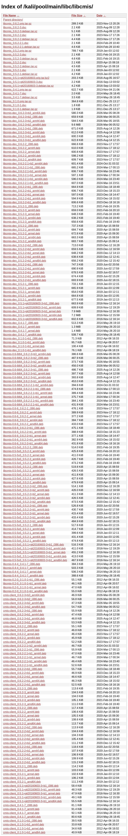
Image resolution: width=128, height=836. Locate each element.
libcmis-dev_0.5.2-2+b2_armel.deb (24, 253)
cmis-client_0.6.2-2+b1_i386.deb (22, 669)
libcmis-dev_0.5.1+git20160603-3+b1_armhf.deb (32, 307)
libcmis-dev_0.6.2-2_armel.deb (21, 151)
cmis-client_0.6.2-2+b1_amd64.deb (24, 684)
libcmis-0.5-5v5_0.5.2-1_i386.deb (23, 525)
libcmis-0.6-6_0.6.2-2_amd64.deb (23, 424)
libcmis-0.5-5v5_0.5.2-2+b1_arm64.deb (26, 517)
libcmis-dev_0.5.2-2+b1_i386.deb (23, 264)
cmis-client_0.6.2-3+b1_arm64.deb (24, 618)
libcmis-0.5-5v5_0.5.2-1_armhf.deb (24, 529)
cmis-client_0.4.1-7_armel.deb (21, 813)
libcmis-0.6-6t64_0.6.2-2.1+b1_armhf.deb (27, 393)
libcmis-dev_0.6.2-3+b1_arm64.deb (24, 136)
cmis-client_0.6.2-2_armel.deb (21, 634)
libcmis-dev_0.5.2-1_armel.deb (21, 291)
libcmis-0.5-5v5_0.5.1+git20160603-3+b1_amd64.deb (35, 560)
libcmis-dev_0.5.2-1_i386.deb (20, 284)
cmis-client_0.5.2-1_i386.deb (20, 766)
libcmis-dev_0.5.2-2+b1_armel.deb (24, 272)
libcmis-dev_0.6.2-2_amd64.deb (22, 159)
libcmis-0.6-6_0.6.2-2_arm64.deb (23, 420)
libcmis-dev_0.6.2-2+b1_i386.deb (23, 186)
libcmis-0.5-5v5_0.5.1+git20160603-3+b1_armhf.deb (34, 548)
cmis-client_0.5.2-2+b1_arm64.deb (24, 758)
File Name (9, 15)
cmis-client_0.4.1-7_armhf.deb (21, 809)
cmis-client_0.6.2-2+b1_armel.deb (23, 676)
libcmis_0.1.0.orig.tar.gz (17, 101)
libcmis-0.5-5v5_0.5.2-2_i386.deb (23, 466)
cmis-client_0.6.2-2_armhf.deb (21, 630)
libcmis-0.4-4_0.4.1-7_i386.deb (21, 564)
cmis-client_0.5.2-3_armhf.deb (21, 692)
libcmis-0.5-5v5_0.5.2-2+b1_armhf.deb (26, 509)
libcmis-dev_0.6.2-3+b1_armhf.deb (24, 132)
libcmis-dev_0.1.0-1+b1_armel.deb (24, 346)
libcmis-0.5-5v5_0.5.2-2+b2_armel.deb (26, 494)
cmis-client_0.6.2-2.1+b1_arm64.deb (25, 661)
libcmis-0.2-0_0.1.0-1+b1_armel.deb (24, 587)
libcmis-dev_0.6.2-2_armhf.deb (21, 148)
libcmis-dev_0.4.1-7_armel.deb (21, 330)
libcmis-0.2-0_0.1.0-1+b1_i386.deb (24, 579)
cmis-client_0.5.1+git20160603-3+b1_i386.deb (30, 785)
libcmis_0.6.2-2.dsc (14, 35)
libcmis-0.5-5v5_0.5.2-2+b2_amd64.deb (27, 501)
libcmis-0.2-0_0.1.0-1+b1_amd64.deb (25, 591)
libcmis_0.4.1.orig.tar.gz (17, 89)
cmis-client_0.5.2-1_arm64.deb (21, 777)
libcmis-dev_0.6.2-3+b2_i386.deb (23, 116)
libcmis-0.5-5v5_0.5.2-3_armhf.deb (24, 451)
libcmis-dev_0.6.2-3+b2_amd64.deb (24, 124)
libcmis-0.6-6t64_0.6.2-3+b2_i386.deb (25, 358)
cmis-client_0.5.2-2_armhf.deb (21, 711)
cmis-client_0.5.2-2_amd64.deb (22, 723)
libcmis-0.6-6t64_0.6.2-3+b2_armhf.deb (26, 361)
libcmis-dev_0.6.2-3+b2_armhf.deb (24, 120)
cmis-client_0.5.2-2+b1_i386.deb (22, 746)
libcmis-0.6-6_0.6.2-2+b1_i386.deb (24, 427)
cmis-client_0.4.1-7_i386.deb (20, 805)
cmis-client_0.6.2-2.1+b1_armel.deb (24, 657)
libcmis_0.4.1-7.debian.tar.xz (20, 97)
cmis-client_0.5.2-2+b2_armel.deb (23, 735)
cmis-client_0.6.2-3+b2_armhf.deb (23, 603)
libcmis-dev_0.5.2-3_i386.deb (20, 206)
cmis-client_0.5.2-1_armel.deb (21, 774)
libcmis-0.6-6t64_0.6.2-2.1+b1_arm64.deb (28, 400)
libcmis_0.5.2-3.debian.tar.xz (20, 58)
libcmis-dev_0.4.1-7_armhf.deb (21, 326)
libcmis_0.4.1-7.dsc (14, 93)
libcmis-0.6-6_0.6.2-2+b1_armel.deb (24, 435)
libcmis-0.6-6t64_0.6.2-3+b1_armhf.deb (26, 373)
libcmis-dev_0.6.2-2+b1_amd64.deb (24, 202)
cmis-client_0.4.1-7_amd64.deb (22, 816)
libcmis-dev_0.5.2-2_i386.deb (20, 225)
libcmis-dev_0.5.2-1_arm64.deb (22, 295)
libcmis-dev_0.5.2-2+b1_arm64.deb (24, 276)
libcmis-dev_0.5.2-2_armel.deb (21, 233)
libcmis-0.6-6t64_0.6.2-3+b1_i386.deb (25, 369)
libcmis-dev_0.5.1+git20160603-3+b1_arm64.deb (32, 315)
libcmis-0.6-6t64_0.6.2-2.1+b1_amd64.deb (28, 404)
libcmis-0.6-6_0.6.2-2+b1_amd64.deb (25, 443)
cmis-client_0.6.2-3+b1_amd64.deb (24, 622)
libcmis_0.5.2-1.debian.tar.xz (20, 74)
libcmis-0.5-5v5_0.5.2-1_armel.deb (24, 532)
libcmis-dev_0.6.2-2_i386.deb (20, 144)
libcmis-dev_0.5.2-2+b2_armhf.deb (24, 249)
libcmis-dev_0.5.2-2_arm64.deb (22, 237)
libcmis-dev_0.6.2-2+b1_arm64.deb (24, 198)
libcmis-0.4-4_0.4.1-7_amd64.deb (23, 575)
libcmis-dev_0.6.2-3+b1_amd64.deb (24, 140)
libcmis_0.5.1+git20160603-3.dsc (22, 81)
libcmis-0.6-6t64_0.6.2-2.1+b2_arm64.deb (28, 385)
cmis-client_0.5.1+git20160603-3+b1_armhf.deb (31, 789)
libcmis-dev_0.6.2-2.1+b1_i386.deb (24, 167)
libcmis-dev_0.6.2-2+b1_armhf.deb (24, 190)
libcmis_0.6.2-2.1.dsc (15, 43)
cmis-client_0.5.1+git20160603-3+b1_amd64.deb (32, 801)
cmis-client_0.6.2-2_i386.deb (20, 626)
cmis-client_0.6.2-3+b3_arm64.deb (24, 595)
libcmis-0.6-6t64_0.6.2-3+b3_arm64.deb (27, 354)
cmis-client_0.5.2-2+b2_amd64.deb (24, 743)
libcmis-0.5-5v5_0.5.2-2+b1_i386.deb (25, 505)
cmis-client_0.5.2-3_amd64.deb (22, 704)
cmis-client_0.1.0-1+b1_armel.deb (23, 828)
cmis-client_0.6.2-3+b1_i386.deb (22, 610)
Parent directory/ (13, 19)
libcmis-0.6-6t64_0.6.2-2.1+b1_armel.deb (27, 396)
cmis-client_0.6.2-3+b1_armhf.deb (23, 614)
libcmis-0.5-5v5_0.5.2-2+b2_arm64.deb (26, 498)
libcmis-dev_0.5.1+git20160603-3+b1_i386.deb (31, 303)
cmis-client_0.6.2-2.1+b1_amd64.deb (25, 665)
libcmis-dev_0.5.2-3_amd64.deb (22, 221)
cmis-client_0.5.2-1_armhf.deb (21, 770)
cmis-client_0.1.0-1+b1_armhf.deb (23, 824)
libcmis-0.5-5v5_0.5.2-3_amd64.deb (24, 463)
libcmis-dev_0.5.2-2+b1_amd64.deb (24, 280)
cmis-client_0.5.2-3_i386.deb (20, 688)
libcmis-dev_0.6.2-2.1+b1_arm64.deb (25, 179)
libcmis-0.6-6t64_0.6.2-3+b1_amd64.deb (27, 381)
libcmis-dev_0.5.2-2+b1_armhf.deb (24, 268)
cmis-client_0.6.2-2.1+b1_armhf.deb (24, 653)
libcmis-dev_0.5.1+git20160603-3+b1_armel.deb (32, 311)
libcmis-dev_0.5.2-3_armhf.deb (21, 210)
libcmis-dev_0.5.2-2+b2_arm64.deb (24, 256)
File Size (77, 15)
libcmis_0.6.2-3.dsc (14, 27)
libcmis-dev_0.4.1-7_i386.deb (20, 322)
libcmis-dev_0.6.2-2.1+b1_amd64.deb (25, 183)
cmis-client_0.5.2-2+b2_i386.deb (22, 727)
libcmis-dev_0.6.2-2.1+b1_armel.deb (25, 175)
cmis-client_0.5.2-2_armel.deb (21, 715)
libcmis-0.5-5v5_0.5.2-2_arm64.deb (24, 478)
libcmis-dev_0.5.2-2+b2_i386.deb (23, 245)
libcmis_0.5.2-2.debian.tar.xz (20, 66)
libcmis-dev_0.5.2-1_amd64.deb (22, 299)
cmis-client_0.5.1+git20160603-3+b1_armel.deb (31, 793)
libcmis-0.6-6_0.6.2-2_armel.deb (22, 416)
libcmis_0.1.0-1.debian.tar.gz (20, 109)
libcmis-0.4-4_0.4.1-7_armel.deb (22, 571)
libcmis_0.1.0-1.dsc (14, 105)
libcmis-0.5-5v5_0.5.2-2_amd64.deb (24, 482)
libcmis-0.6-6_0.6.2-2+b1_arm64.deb (25, 439)
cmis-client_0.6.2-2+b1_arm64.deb (24, 680)
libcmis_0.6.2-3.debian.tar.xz (20, 31)
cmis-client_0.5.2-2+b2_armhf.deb (23, 731)
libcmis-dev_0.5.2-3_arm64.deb (22, 218)
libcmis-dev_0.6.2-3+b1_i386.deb (23, 128)
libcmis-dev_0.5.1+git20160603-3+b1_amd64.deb (32, 319)
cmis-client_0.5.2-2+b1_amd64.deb (24, 762)
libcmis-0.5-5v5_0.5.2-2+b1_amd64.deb (27, 521)
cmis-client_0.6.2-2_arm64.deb (21, 637)
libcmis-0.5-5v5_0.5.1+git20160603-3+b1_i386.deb (33, 544)
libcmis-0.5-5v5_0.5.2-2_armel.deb (24, 474)
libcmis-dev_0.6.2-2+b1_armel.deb (24, 194)
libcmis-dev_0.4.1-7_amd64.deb (22, 334)
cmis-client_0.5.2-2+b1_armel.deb (23, 754)
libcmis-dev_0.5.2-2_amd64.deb (22, 241)
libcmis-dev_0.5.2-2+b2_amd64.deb (24, 260)
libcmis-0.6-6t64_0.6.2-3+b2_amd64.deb (27, 365)
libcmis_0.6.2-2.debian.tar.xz (20, 39)
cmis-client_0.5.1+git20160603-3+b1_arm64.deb (32, 797)
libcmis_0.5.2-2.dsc (14, 62)
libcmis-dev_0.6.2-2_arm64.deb (22, 155)
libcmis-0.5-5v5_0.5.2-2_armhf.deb (24, 470)
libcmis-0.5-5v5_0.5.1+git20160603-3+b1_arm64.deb (34, 556)
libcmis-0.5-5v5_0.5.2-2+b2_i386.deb (25, 486)
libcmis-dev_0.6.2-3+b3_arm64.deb (24, 113)
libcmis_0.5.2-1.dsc (14, 70)
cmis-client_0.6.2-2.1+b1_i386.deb (23, 649)
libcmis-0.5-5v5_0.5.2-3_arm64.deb (24, 459)
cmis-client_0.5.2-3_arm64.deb (21, 700)
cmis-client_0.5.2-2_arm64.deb (21, 719)
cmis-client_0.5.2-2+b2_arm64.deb (24, 739)
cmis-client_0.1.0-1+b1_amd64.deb (24, 832)
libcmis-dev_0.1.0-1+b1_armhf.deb (24, 342)
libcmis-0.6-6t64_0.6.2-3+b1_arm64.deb (27, 377)
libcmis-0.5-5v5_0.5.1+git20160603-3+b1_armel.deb (34, 552)
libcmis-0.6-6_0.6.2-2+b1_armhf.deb (24, 431)
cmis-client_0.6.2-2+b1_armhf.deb (23, 672)
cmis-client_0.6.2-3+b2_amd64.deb (24, 606)
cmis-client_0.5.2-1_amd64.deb (22, 781)
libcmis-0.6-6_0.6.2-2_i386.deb (21, 408)
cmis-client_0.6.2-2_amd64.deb (22, 641)
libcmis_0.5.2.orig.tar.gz (17, 50)
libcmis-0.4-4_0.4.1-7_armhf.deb (22, 568)
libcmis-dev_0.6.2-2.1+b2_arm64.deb (25, 163)
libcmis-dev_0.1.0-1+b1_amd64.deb (24, 350)
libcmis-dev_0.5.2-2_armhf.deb (21, 229)
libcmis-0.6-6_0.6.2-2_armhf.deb (22, 412)
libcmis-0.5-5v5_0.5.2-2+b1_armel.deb (26, 513)
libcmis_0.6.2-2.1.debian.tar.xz (21, 46)
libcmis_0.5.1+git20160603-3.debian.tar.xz (28, 85)
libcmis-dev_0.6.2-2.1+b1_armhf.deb (25, 171)
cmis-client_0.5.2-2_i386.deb (20, 708)
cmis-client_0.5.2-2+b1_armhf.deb (23, 750)
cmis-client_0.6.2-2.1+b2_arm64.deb (25, 645)
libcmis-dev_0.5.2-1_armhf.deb (21, 288)
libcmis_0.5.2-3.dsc (14, 54)
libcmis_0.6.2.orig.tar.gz (17, 23)
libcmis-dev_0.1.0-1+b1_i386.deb (23, 338)
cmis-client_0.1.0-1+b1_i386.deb (22, 820)
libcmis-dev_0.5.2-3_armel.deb (21, 214)
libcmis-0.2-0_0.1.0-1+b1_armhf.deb (24, 583)
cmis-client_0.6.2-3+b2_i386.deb (22, 599)
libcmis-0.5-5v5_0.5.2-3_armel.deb (24, 455)
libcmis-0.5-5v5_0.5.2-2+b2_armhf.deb (26, 490)
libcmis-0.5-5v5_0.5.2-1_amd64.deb (24, 540)
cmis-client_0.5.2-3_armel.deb (21, 696)
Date (99, 15)
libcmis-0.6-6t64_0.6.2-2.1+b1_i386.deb (27, 389)
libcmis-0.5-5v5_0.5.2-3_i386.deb (23, 447)
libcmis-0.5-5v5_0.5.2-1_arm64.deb (24, 536)
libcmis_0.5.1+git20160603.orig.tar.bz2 (26, 77)
